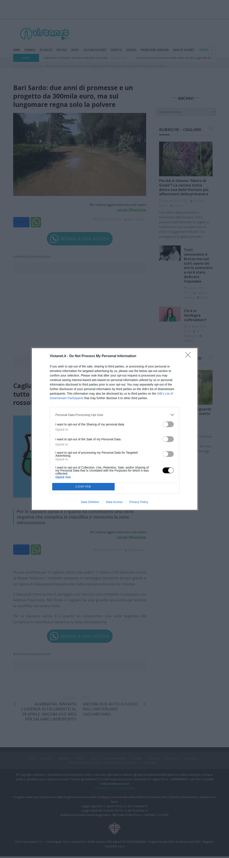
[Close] (189, 356)
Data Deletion (90, 502)
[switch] (168, 424)
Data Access (114, 502)
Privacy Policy (138, 502)
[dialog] (115, 429)
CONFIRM (83, 486)
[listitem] (114, 415)
